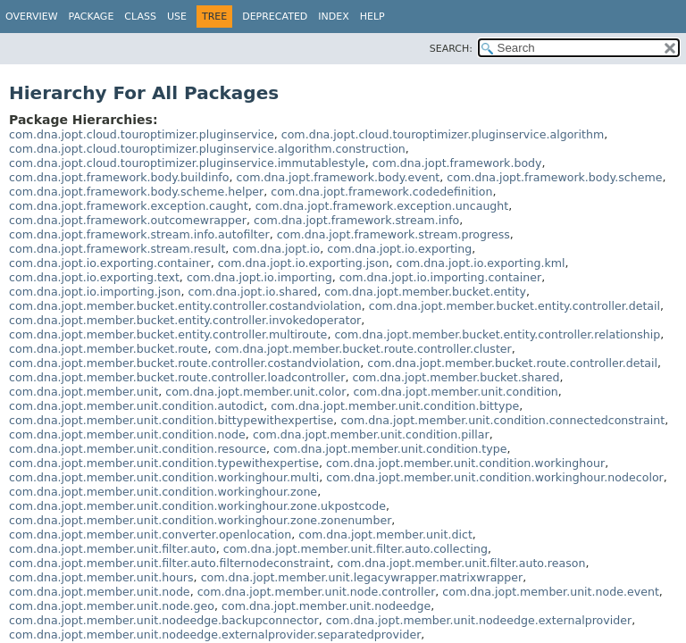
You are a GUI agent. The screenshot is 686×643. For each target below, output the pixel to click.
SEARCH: (451, 48)
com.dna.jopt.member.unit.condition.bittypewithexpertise (171, 420)
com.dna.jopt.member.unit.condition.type (390, 448)
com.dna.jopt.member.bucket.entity (425, 291)
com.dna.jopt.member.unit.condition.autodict (136, 406)
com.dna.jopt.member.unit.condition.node (127, 434)
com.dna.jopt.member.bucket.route (108, 348)
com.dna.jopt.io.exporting (399, 248)
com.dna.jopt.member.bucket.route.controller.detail (512, 363)
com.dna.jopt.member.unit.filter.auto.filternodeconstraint (169, 563)
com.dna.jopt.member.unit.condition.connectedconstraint (502, 420)
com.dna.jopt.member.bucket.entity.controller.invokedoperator (185, 320)
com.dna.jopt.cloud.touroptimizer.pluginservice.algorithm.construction (207, 148)
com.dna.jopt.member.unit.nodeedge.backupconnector (164, 620)
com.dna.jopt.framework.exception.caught (128, 206)
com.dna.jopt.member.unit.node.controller (316, 591)
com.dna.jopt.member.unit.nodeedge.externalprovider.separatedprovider (215, 634)
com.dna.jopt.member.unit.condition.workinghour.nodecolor (495, 477)
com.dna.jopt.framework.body (457, 163)
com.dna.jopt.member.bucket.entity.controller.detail (514, 306)
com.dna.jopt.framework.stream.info (356, 220)
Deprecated (274, 16)
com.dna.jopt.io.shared (253, 291)
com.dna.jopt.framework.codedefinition (381, 191)
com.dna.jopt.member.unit (83, 391)
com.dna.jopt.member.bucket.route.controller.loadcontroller (177, 377)
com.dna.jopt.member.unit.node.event (550, 591)
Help (372, 16)
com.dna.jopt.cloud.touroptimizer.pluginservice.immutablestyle (187, 163)
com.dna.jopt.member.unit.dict (385, 534)
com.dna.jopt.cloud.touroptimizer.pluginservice (141, 134)
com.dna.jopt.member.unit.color (255, 391)
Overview (31, 16)
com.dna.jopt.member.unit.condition (455, 391)
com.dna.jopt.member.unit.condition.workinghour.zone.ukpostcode (197, 506)
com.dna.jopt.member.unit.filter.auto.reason (461, 563)
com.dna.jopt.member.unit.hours (101, 577)
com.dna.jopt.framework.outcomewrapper (128, 220)
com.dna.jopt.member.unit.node (99, 591)
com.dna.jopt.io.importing (259, 277)
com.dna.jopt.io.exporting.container (110, 263)
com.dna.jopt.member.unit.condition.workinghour (465, 463)
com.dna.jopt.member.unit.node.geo (111, 606)
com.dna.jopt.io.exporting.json (303, 263)
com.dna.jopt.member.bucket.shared (455, 377)
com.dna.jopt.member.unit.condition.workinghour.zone (163, 491)
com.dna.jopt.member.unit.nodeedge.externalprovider (479, 620)
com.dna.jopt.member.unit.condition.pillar (371, 434)
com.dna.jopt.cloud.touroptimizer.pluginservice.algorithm (443, 134)
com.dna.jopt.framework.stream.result (117, 248)
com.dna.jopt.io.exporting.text (94, 277)
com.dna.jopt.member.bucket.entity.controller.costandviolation (185, 306)
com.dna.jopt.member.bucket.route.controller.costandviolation (184, 363)
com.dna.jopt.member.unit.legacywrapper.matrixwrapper (362, 577)
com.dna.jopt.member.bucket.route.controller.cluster (363, 348)
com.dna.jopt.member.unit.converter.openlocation (150, 534)
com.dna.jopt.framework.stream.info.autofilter (139, 234)
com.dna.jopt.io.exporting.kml (480, 263)
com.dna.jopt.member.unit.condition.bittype (395, 406)
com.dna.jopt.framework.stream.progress (393, 234)
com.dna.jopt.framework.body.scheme (554, 177)
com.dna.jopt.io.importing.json (95, 291)
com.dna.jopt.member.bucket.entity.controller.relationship (497, 334)
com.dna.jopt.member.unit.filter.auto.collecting (355, 548)
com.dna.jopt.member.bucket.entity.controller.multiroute (168, 334)
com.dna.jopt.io (276, 248)
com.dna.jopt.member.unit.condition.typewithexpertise (164, 463)
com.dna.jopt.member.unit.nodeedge (326, 606)
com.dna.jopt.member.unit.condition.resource (137, 448)
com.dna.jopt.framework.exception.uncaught (382, 206)
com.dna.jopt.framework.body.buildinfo (119, 177)
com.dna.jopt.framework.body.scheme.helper (136, 191)
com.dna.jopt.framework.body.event (338, 177)
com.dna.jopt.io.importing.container (440, 277)
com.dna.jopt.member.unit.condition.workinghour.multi (164, 477)
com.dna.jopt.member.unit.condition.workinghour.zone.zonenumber (200, 520)
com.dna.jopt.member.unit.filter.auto (112, 548)
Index (333, 16)
